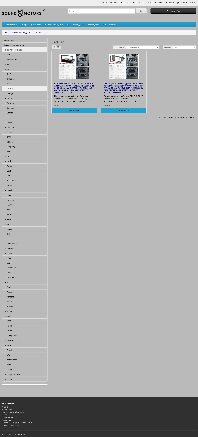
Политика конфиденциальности (17, 422)
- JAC (6, 224)
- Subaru (8, 340)
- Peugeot (9, 292)
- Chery (8, 98)
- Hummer (9, 200)
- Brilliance (9, 78)
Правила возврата (10, 425)
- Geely (8, 170)
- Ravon (8, 301)
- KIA (7, 238)
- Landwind (9, 248)
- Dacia (7, 117)
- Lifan (7, 258)
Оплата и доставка (10, 417)
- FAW (7, 151)
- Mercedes (10, 267)
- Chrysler (9, 108)
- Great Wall (10, 180)
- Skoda (8, 325)
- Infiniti (8, 209)
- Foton (8, 166)
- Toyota (8, 350)
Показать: (168, 47)
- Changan (9, 93)
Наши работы (109, 24)
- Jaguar (8, 229)
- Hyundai (9, 204)
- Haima (8, 185)
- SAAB (7, 316)
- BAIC (7, 69)
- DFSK (7, 137)
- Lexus (8, 253)
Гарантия (6, 420)
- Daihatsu (9, 127)
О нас (4, 414)
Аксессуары (93, 24)
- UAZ (7, 355)
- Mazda (8, 262)
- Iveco (8, 219)
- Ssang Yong (10, 335)
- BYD (7, 83)
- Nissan (8, 282)
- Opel (7, 287)
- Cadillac (8, 88)
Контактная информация (13, 412)
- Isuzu (7, 214)
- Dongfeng (9, 146)
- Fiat (7, 156)
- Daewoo (9, 122)
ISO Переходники (75, 24)
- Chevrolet (9, 103)
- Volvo (8, 364)
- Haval (8, 190)
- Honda (8, 195)
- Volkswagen (10, 359)
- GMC (7, 175)
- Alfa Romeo (10, 59)
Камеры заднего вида (31, 24)
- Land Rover (10, 243)
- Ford (7, 161)
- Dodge (8, 141)
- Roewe (8, 306)
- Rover (8, 311)
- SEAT (7, 321)
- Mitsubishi (10, 277)
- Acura (8, 54)
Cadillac (39, 32)
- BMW (7, 74)
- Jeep (7, 233)
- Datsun (8, 132)
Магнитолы (11, 24)
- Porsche (9, 296)
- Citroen (8, 112)
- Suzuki (8, 345)
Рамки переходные (54, 24)
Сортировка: (120, 47)
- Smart (8, 330)
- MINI (7, 272)
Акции (5, 406)
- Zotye (8, 369)
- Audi (7, 64)
